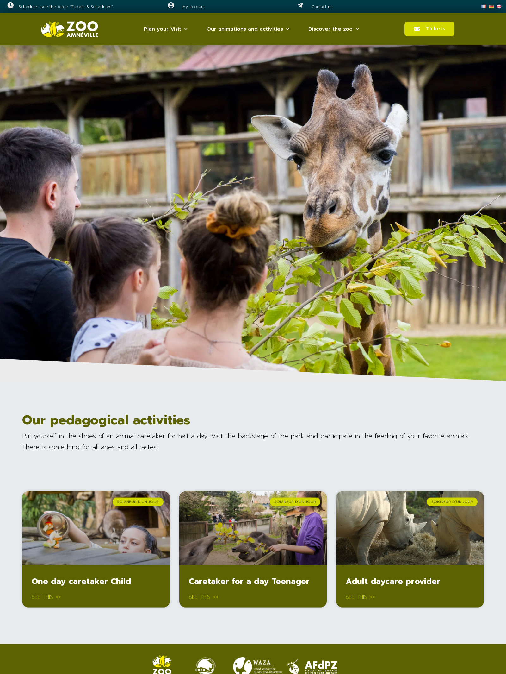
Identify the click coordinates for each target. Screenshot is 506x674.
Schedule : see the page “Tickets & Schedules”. (66, 6)
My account (193, 6)
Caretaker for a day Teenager (249, 583)
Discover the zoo (333, 29)
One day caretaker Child (81, 583)
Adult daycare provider (393, 583)
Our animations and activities (248, 29)
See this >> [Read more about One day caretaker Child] (46, 599)
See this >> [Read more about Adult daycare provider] (360, 599)
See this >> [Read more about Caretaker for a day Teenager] (203, 599)
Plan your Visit (166, 29)
